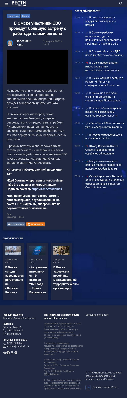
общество (11, 217)
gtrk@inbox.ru (13, 334)
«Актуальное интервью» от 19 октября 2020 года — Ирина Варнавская (38, 280)
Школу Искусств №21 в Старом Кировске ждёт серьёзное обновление (101, 150)
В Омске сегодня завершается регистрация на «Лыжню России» (14, 280)
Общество (13, 16)
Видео (25, 16)
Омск (21, 217)
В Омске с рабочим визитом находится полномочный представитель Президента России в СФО (103, 38)
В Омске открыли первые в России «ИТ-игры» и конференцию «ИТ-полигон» (104, 81)
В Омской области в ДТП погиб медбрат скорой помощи (104, 53)
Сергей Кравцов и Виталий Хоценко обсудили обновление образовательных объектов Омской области (104, 182)
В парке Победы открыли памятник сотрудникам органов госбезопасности (103, 112)
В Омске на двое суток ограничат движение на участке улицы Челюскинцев (103, 97)
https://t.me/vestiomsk (46, 189)
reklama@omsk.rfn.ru (17, 346)
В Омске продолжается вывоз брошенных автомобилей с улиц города (102, 66)
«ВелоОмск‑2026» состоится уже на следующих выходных (104, 125)
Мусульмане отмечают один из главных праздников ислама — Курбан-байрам (103, 165)
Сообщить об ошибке (96, 314)
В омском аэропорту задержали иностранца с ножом (100, 21)
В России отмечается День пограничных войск (104, 136)
